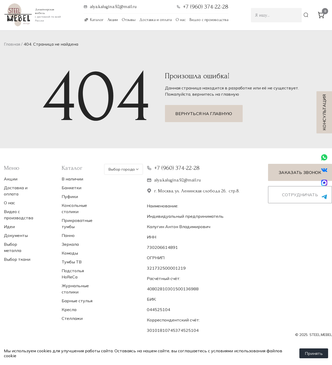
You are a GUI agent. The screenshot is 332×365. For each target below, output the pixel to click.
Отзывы (128, 19)
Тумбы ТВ (72, 261)
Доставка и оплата (155, 19)
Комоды (70, 253)
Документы (16, 235)
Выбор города (124, 169)
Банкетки (71, 187)
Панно (68, 235)
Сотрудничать (300, 194)
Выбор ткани (17, 259)
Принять (314, 353)
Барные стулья (77, 300)
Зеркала (70, 244)
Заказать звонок (300, 172)
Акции (112, 19)
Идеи (9, 226)
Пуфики (70, 196)
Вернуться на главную (203, 113)
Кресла (69, 309)
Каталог (97, 19)
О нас (181, 19)
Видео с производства (209, 19)
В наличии (72, 178)
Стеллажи (72, 318)
